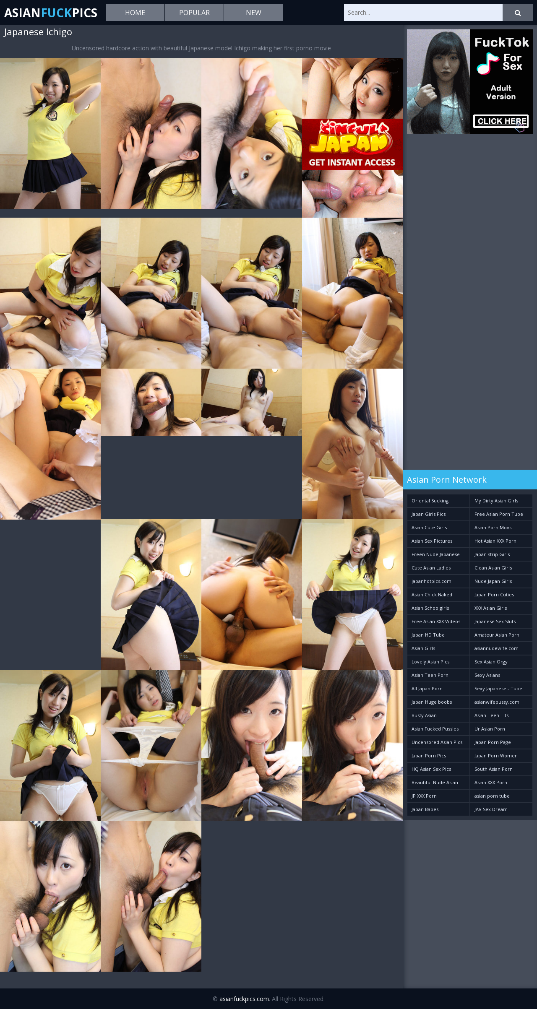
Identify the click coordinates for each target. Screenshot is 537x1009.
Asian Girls (423, 648)
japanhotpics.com (431, 581)
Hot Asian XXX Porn (495, 541)
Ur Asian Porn (489, 729)
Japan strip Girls (492, 554)
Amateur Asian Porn (496, 635)
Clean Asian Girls (493, 567)
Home (135, 12)
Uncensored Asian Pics (437, 742)
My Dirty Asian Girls (496, 500)
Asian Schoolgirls (430, 608)
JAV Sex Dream (491, 809)
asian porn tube (492, 796)
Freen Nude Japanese (436, 554)
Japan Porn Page (492, 742)
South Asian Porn (493, 769)
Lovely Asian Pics (430, 661)
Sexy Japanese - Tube (498, 688)
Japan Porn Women (496, 755)
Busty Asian (424, 715)
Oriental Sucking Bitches (430, 502)
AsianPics (50, 13)
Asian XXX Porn (490, 782)
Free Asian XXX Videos (436, 621)
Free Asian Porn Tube (498, 514)
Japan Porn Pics (429, 755)
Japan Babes (425, 809)
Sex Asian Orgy (491, 661)
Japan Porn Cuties (494, 594)
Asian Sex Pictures (432, 541)
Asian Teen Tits (491, 715)
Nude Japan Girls (493, 581)
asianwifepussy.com (496, 702)
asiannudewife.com (496, 648)
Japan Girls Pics (429, 514)
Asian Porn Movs (492, 527)
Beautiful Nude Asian (435, 782)
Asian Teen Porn (430, 675)
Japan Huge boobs (432, 702)
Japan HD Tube (428, 635)
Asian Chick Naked (432, 594)
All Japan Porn (427, 688)
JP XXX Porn (424, 796)
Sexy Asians (487, 675)
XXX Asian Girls (490, 608)
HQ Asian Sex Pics (431, 769)
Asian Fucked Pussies (435, 729)
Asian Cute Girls (429, 527)
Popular (194, 12)
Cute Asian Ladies (431, 567)
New (253, 12)
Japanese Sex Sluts (495, 621)
